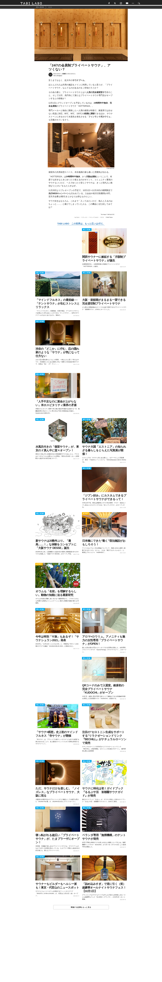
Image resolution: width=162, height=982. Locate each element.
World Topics (109, 218)
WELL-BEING (87, 230)
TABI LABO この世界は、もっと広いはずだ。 (81, 224)
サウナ (102, 218)
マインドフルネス (94, 218)
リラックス (84, 218)
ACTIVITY (85, 514)
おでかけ (77, 218)
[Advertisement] (81, 951)
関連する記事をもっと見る (81, 908)
